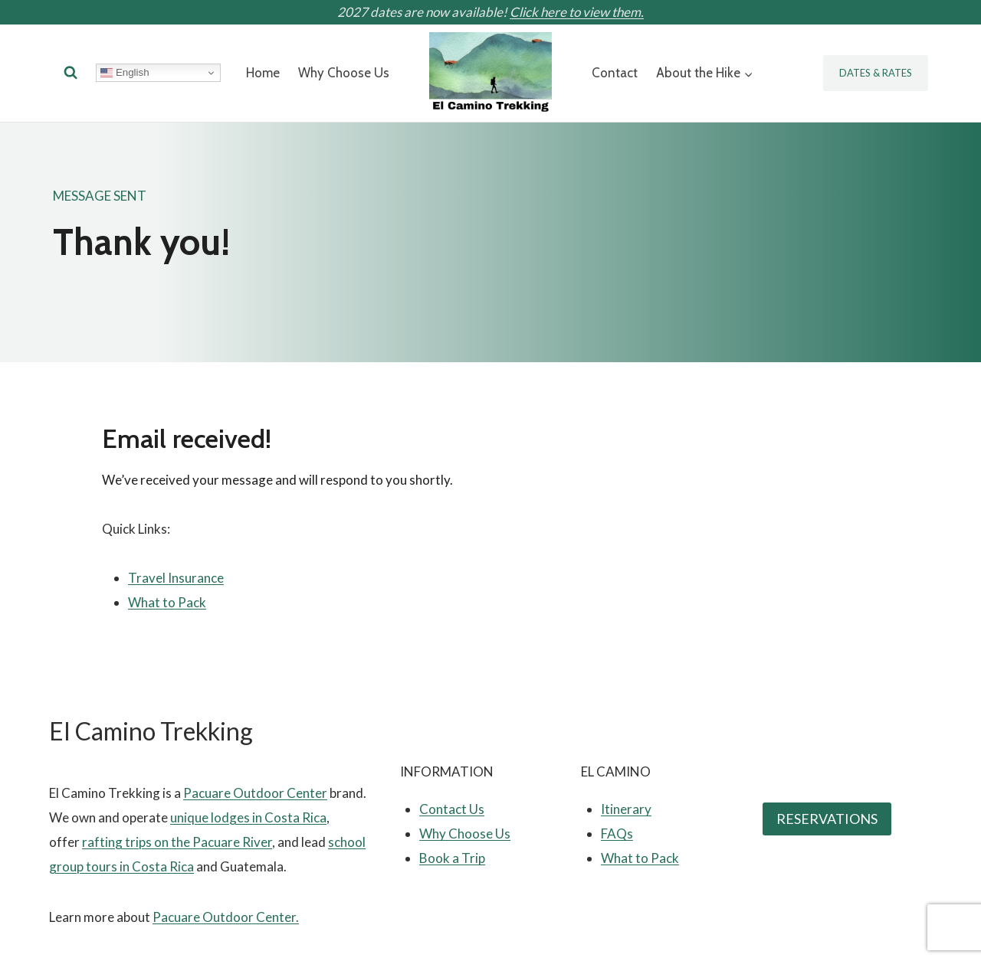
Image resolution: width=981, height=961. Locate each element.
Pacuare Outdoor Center (255, 793)
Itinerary (626, 809)
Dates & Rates (875, 73)
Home (263, 72)
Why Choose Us (343, 72)
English (124, 73)
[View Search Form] (70, 72)
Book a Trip (452, 858)
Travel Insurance (176, 578)
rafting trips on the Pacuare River (177, 842)
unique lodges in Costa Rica (248, 817)
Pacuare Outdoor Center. (226, 917)
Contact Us (451, 809)
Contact (615, 72)
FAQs (617, 833)
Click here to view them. (577, 12)
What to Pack (167, 602)
